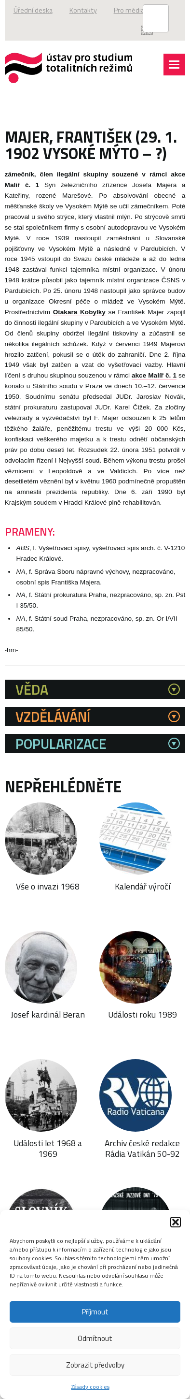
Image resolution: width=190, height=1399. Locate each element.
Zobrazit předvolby (95, 1364)
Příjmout (95, 1311)
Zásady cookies (90, 1386)
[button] (175, 1222)
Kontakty (83, 10)
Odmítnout (95, 1338)
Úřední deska (33, 10)
